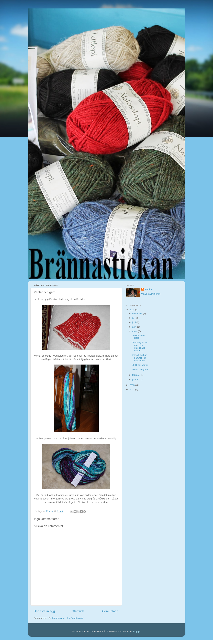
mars (135, 331)
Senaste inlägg (44, 611)
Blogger (137, 631)
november (137, 313)
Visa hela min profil (151, 294)
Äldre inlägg (110, 611)
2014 (132, 309)
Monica (149, 289)
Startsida (78, 611)
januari (136, 379)
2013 (132, 385)
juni (134, 322)
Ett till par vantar (140, 365)
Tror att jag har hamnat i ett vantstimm (139, 358)
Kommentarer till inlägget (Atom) (68, 618)
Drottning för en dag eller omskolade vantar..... (139, 346)
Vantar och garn (140, 369)
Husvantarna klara (138, 336)
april (134, 327)
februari (136, 375)
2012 (132, 389)
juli (134, 318)
